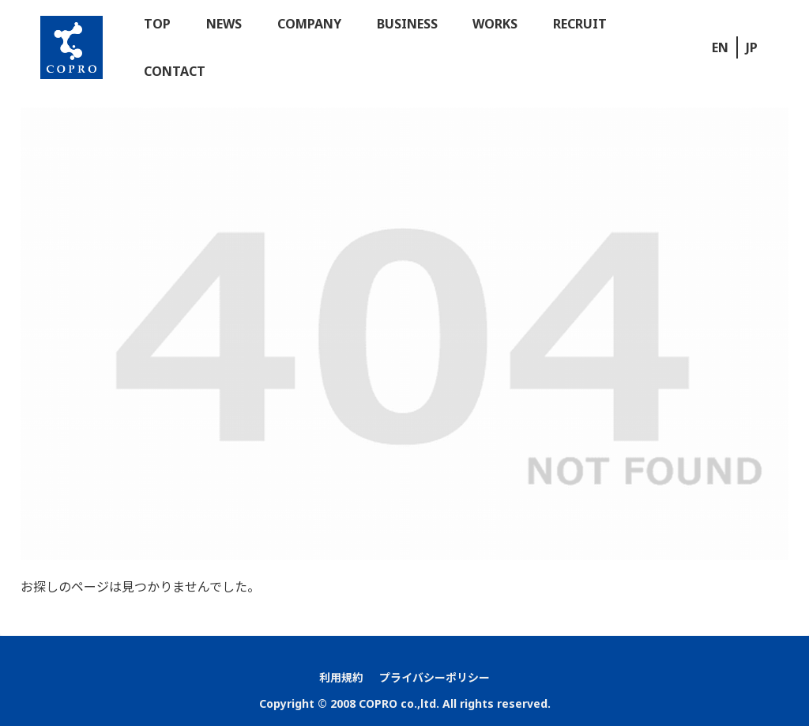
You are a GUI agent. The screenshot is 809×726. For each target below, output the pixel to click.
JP (752, 47)
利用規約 (341, 677)
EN (720, 47)
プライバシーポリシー (434, 677)
